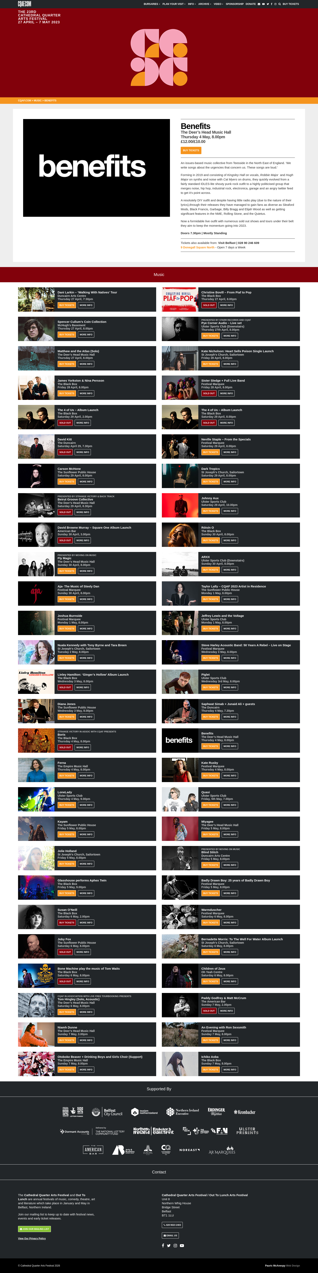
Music (38, 100)
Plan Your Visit (174, 4)
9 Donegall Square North (198, 247)
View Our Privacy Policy (32, 1238)
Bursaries (152, 4)
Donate (251, 4)
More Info (86, 305)
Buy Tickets (291, 4)
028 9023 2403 (172, 1225)
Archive (205, 4)
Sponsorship (235, 4)
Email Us (170, 1235)
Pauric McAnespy (282, 1265)
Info (192, 4)
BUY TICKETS (66, 922)
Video (219, 4)
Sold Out (209, 305)
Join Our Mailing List (34, 1229)
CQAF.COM (24, 100)
